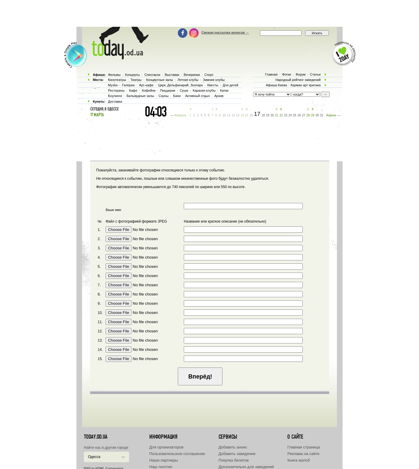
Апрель (331, 115)
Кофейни (149, 90)
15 (246, 115)
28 (308, 115)
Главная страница (303, 447)
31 (321, 115)
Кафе (133, 90)
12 (233, 115)
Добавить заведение (237, 453)
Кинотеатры (117, 80)
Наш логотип (160, 467)
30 (317, 115)
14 (242, 115)
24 (290, 115)
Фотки (286, 74)
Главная (271, 74)
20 (272, 115)
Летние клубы (188, 80)
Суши (184, 90)
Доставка (115, 101)
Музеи (112, 85)
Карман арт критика (306, 85)
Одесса (94, 457)
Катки (224, 90)
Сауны (164, 96)
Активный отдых (197, 96)
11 (228, 115)
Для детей (230, 85)
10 (224, 115)
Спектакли (152, 74)
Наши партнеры (163, 460)
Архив (219, 96)
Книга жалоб (298, 460)
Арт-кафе (146, 85)
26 (299, 115)
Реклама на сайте (303, 453)
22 (281, 115)
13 (237, 115)
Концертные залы (159, 80)
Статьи (315, 74)
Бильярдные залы (140, 96)
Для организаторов (166, 447)
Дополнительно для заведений (246, 467)
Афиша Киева (276, 85)
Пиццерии (167, 90)
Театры (136, 80)
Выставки (172, 74)
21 (276, 115)
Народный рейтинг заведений (298, 80)
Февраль (181, 115)
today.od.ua (95, 437)
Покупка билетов (234, 460)
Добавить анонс (233, 447)
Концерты (132, 74)
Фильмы (114, 74)
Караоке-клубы (204, 90)
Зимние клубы (214, 80)
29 (312, 115)
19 (267, 115)
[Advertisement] (209, 13)
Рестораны (116, 90)
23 (285, 115)
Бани (177, 96)
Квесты (212, 85)
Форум (300, 74)
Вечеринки (192, 74)
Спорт (209, 74)
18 (263, 115)
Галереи (128, 85)
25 (294, 115)
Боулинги (115, 96)
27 (303, 115)
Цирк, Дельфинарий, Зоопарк (180, 85)
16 (251, 115)
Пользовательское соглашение (177, 453)
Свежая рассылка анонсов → (225, 32)
